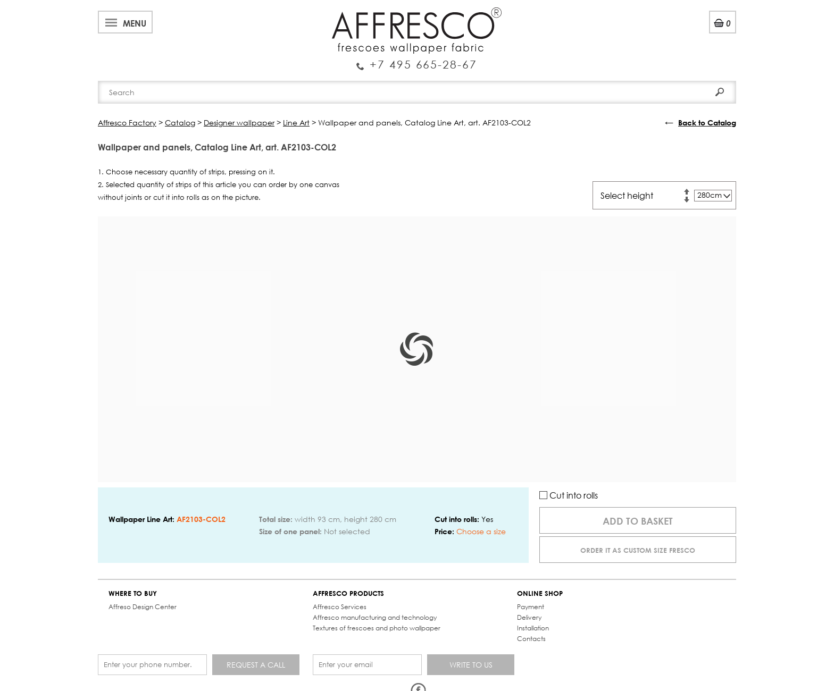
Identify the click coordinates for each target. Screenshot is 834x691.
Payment (530, 606)
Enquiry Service (417, 60)
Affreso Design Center (143, 606)
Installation (533, 628)
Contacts (531, 638)
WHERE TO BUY (133, 593)
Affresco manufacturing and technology (375, 617)
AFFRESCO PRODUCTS (348, 593)
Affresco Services (339, 606)
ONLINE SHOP (540, 593)
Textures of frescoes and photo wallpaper (376, 628)
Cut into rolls (568, 495)
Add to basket (638, 521)
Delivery (529, 617)
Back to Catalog (707, 122)
